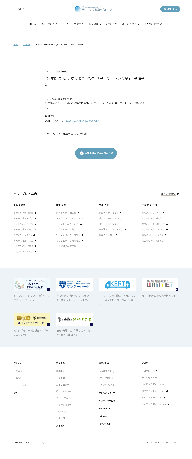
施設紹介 (93, 24)
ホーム (32, 24)
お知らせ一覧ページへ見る (96, 153)
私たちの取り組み (153, 24)
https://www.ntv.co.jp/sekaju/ (82, 120)
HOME (16, 44)
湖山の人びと (129, 24)
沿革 (66, 24)
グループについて (50, 24)
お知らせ (26, 44)
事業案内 (79, 24)
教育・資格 (111, 24)
